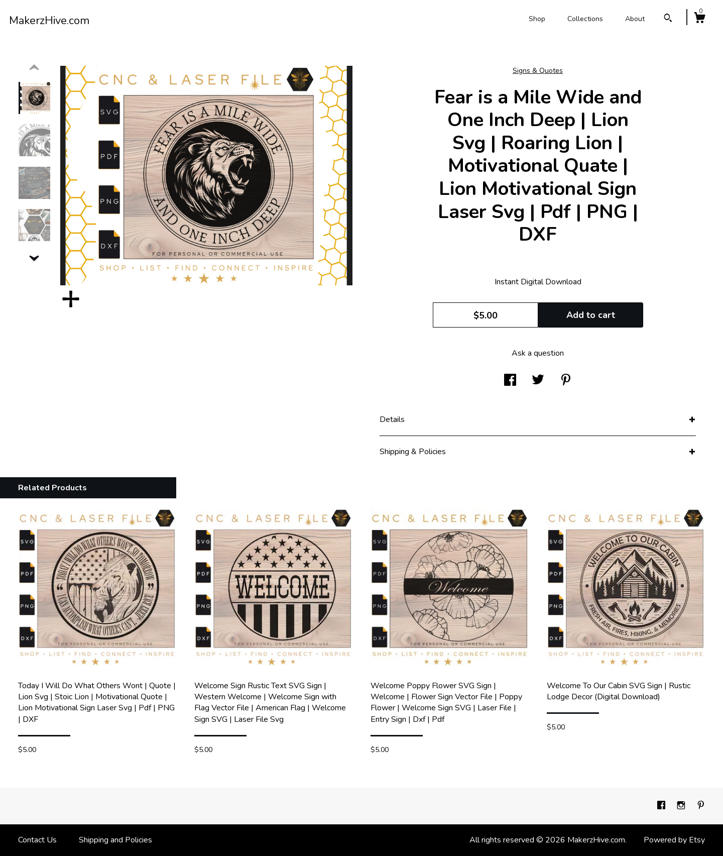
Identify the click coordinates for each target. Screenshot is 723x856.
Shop (537, 19)
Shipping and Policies (115, 839)
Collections (585, 19)
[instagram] (682, 805)
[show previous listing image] (34, 67)
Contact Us (37, 839)
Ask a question (538, 353)
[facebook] (662, 805)
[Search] (668, 19)
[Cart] (699, 19)
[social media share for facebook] (510, 380)
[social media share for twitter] (538, 380)
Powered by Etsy (674, 839)
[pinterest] (701, 805)
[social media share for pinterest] (566, 380)
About (635, 19)
